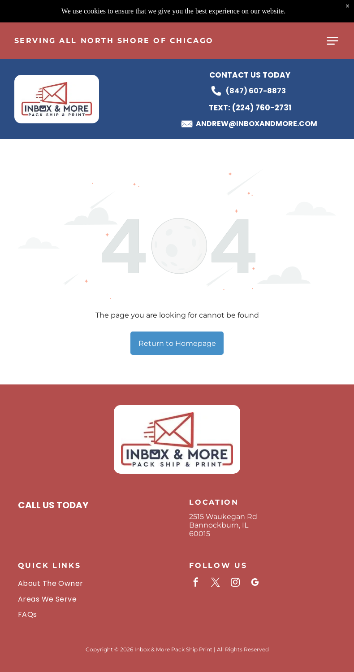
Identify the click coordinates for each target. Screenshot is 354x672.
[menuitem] (91, 583)
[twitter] (215, 583)
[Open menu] (332, 18)
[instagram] (235, 583)
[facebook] (196, 583)
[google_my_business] (255, 583)
